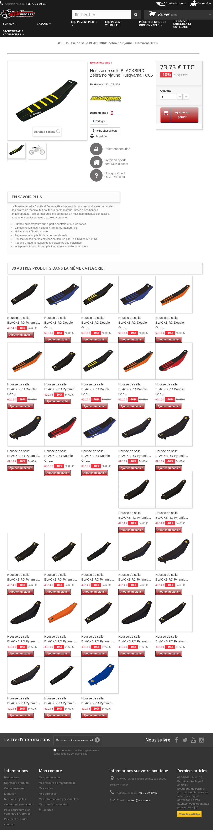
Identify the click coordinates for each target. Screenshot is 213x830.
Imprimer (102, 136)
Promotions (11, 777)
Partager (99, 121)
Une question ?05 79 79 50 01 (108, 175)
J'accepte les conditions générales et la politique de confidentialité (76, 752)
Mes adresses (48, 793)
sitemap (9, 824)
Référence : (97, 84)
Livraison (10, 793)
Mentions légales (15, 799)
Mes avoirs (46, 788)
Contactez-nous (176, 3)
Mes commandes (50, 777)
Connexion (204, 3)
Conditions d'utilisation (19, 804)
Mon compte (50, 770)
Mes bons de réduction (53, 804)
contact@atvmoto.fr (138, 800)
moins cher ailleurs (105, 130)
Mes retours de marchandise (57, 782)
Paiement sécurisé (110, 149)
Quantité (165, 90)
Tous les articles (189, 814)
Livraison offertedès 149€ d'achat (109, 162)
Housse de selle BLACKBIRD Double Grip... (58, 322)
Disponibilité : (99, 112)
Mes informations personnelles (59, 799)
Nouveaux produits (16, 782)
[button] (153, 24)
